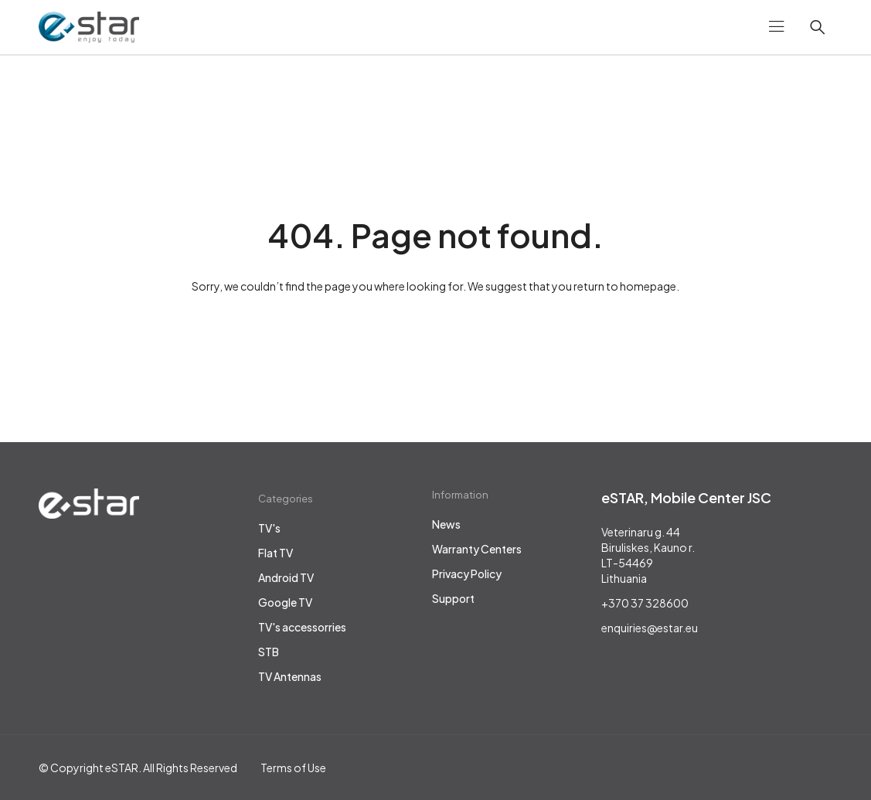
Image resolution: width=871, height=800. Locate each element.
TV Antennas (290, 676)
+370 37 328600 (645, 603)
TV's (269, 528)
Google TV (285, 602)
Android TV (286, 577)
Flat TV (275, 553)
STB (268, 652)
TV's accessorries (302, 627)
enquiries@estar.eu (649, 628)
